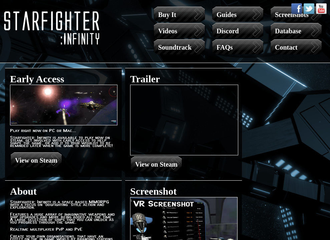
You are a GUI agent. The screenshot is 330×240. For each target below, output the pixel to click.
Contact (286, 47)
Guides (227, 14)
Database (288, 31)
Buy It (167, 14)
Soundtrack (175, 47)
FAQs (225, 47)
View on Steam (36, 160)
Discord (228, 31)
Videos (167, 31)
